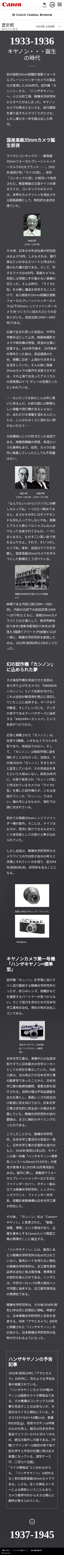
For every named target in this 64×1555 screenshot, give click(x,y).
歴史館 (8, 25)
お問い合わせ (6, 1550)
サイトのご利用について (20, 1550)
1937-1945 (32, 1534)
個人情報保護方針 (36, 1550)
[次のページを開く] (32, 1521)
